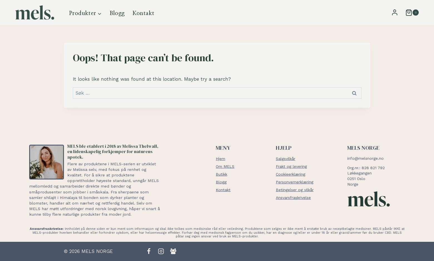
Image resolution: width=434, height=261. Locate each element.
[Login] (394, 12)
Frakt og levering (291, 166)
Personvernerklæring (294, 182)
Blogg (117, 13)
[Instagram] (161, 251)
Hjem (220, 158)
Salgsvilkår (285, 158)
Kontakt (144, 13)
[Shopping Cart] (410, 12)
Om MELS (225, 166)
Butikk (221, 174)
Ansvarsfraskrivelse (293, 197)
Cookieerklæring (290, 174)
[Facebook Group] (173, 251)
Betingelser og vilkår (295, 190)
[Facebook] (149, 251)
